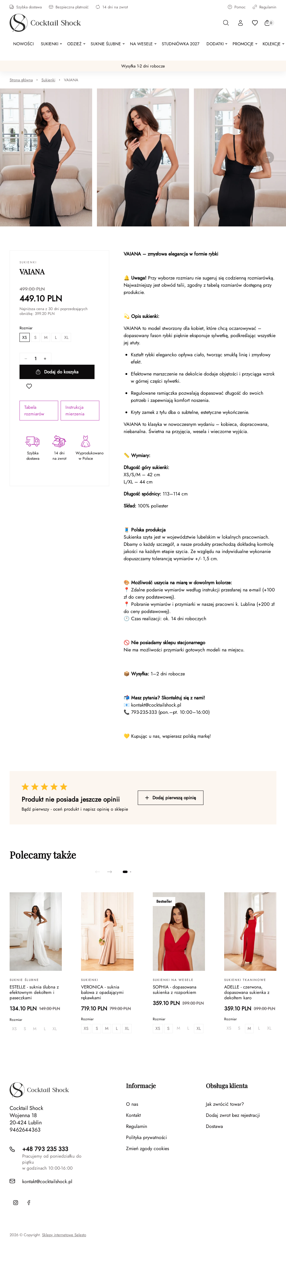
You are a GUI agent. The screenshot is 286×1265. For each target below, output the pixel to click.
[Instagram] (16, 1203)
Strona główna (21, 79)
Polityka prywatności (146, 1137)
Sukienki (48, 79)
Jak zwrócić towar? (225, 1104)
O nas (132, 1104)
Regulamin (264, 7)
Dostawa (214, 1126)
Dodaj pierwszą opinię (170, 797)
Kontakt (133, 1115)
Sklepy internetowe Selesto (64, 1235)
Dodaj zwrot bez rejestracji (233, 1115)
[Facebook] (29, 1203)
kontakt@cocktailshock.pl (156, 704)
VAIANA (71, 79)
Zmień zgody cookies (147, 1148)
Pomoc (236, 7)
